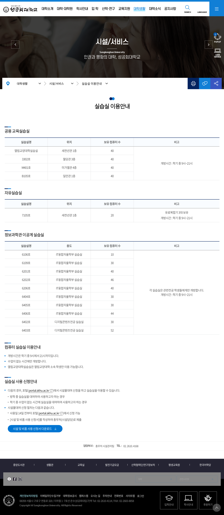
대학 (140, 479)
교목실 (81, 465)
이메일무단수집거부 (50, 496)
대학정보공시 (70, 496)
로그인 (140, 496)
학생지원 (15, 45)
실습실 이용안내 (92, 83)
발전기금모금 (112, 465)
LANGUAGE (202, 12)
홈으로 (8, 83)
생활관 (49, 465)
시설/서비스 (56, 83)
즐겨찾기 (204, 83)
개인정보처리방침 (28, 496)
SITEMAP (216, 9)
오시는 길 (95, 496)
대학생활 (22, 83)
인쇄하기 (193, 83)
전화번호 (118, 496)
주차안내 (107, 496)
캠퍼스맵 (83, 496)
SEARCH (187, 12)
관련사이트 (184, 479)
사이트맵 (130, 496)
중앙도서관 (209, 45)
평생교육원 (174, 465)
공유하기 (216, 83)
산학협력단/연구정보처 (143, 465)
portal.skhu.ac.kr (39, 390)
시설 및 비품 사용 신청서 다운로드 (32, 428)
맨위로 (217, 508)
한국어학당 (205, 465)
